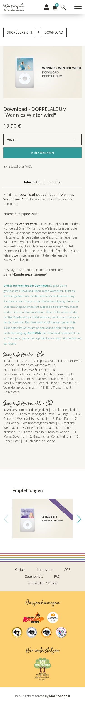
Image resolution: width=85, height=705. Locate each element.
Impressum (45, 569)
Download (53, 32)
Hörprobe (54, 182)
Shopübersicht (19, 32)
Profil (46, 7)
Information (33, 182)
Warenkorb (54, 6)
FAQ (57, 576)
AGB (67, 569)
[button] (79, 519)
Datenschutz (34, 576)
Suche (63, 7)
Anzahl (12, 139)
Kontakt (20, 569)
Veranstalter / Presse (43, 583)
